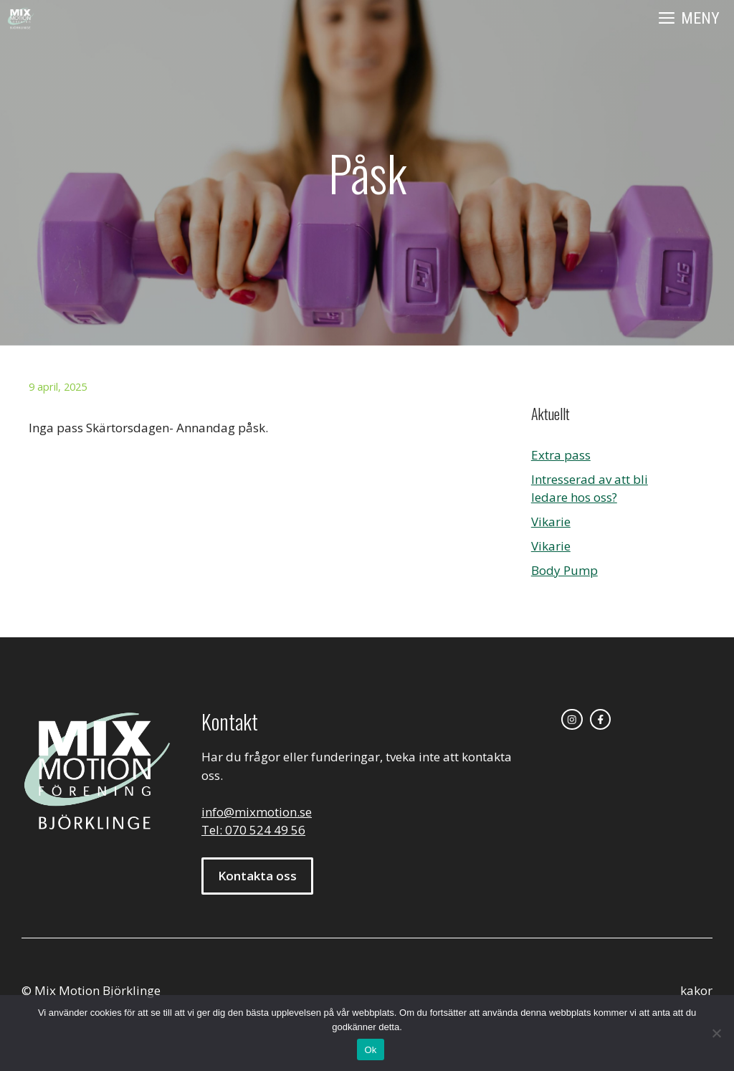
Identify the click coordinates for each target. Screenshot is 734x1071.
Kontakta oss (257, 875)
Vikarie (551, 521)
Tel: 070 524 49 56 (253, 830)
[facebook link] (600, 719)
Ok (370, 1049)
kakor (696, 990)
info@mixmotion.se (256, 812)
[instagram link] (572, 719)
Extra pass (561, 455)
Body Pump (564, 570)
